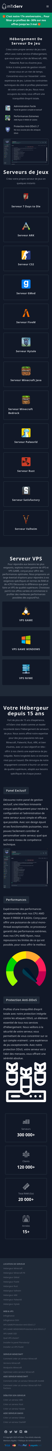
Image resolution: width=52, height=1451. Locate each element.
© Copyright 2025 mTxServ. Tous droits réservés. (22, 1437)
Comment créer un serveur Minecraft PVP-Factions (22, 1386)
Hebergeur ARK (10, 1295)
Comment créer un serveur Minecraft (20, 1358)
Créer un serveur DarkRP (14, 1422)
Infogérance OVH (11, 1320)
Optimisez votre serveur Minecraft (18, 1372)
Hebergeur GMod (11, 1277)
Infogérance (8, 1315)
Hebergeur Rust (10, 1286)
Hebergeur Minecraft (12, 1268)
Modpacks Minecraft (12, 1367)
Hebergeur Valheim (12, 1290)
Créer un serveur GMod (14, 1417)
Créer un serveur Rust (13, 1404)
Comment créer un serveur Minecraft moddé (23, 1381)
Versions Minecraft (11, 1363)
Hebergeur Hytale (11, 1304)
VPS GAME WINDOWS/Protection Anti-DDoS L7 (24, 1329)
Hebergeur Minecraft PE (14, 1273)
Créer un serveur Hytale (14, 1408)
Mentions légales (10, 1440)
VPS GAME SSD (10, 1333)
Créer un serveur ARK (13, 1400)
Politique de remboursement (29, 1440)
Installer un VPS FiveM (13, 1347)
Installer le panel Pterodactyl (16, 1342)
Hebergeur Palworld (12, 1299)
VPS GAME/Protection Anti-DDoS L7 (19, 1324)
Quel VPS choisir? (11, 1338)
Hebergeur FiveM (11, 1281)
